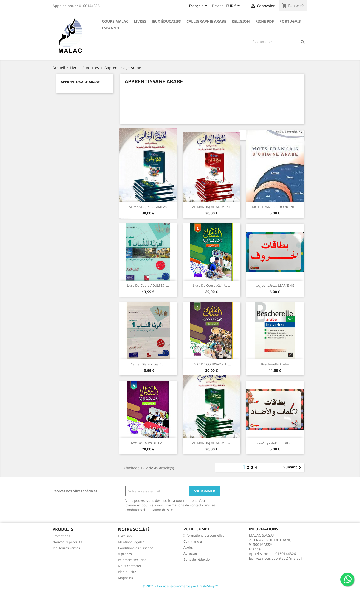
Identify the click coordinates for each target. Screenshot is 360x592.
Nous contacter (129, 566)
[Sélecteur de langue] (198, 6)
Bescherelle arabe (275, 364)
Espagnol (111, 28)
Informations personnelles (203, 535)
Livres (140, 21)
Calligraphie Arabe (206, 21)
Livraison (125, 536)
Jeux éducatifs (166, 21)
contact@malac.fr (289, 558)
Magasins (125, 577)
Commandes (193, 541)
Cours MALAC (115, 21)
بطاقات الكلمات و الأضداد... (274, 443)
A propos (125, 554)
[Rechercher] (278, 41)
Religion (241, 21)
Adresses (190, 553)
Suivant (293, 467)
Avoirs (188, 547)
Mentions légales (131, 542)
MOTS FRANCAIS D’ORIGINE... (275, 207)
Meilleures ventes (66, 548)
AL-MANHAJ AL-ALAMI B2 (211, 443)
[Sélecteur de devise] (233, 6)
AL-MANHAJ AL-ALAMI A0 (148, 207)
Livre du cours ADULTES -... (148, 285)
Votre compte (197, 528)
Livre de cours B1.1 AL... (148, 443)
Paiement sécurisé (132, 560)
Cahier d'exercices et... (148, 364)
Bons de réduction (197, 559)
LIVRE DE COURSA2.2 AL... (211, 364)
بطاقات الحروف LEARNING (275, 285)
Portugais (290, 21)
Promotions (61, 536)
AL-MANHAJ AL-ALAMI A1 (211, 207)
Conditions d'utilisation (136, 548)
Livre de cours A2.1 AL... (211, 285)
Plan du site (127, 572)
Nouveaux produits (67, 542)
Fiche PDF (264, 21)
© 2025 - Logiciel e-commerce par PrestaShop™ (180, 586)
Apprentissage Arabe (80, 81)
